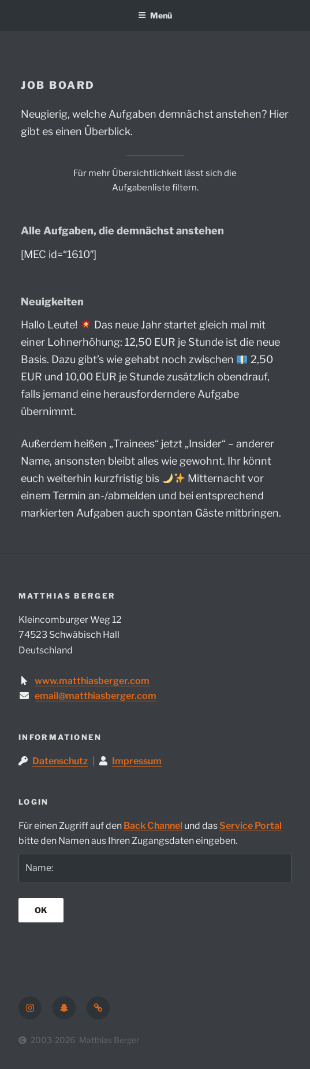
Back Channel (153, 825)
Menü (155, 15)
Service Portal (250, 825)
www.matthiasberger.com (92, 680)
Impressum (137, 761)
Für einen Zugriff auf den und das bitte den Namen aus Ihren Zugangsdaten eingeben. (150, 833)
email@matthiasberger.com (95, 695)
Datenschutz (60, 761)
